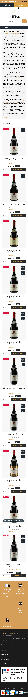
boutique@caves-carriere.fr (10, 645)
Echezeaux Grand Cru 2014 (14, 434)
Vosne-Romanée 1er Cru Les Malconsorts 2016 (14, 159)
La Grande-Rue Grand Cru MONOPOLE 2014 (14, 343)
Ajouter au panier (18, 169)
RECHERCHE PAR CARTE (7, 24)
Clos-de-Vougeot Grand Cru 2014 (14, 388)
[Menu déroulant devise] (24, 653)
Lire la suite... (6, 117)
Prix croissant (14, 123)
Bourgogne (11, 47)
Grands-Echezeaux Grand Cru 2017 (14, 204)
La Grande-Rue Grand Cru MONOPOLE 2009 (14, 251)
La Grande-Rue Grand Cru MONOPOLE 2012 (14, 526)
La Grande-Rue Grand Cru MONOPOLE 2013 (14, 297)
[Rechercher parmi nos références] (14, 21)
